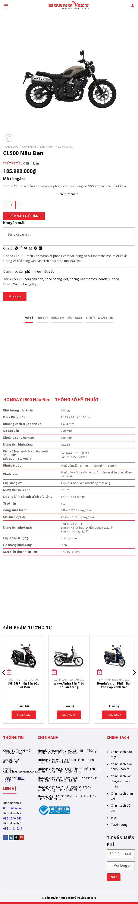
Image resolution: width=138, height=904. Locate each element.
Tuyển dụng (119, 826)
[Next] (134, 682)
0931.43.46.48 (12, 810)
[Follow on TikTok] (16, 839)
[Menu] (5, 5)
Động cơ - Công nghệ (66, 319)
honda (102, 279)
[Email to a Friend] (30, 248)
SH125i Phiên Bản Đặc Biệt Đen (23, 687)
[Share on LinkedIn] (40, 248)
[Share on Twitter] (25, 248)
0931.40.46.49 (12, 830)
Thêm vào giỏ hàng (24, 216)
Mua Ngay (15, 296)
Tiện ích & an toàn (108, 319)
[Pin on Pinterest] (35, 248)
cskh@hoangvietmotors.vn (21, 773)
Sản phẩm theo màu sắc (56, 146)
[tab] (17, 319)
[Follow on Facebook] (5, 839)
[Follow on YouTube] (21, 839)
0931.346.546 (12, 820)
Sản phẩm (29, 146)
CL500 (15, 279)
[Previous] (3, 682)
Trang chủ (10, 146)
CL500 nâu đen (32, 279)
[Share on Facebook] (21, 248)
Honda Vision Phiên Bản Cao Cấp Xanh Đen (114, 687)
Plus (114, 819)
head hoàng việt (56, 279)
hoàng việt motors (83, 279)
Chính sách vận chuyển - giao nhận (121, 783)
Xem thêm (69, 194)
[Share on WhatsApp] (16, 248)
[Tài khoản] (133, 5)
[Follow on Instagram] (11, 839)
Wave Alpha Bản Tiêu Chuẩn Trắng (69, 687)
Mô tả (17, 319)
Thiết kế (34, 319)
